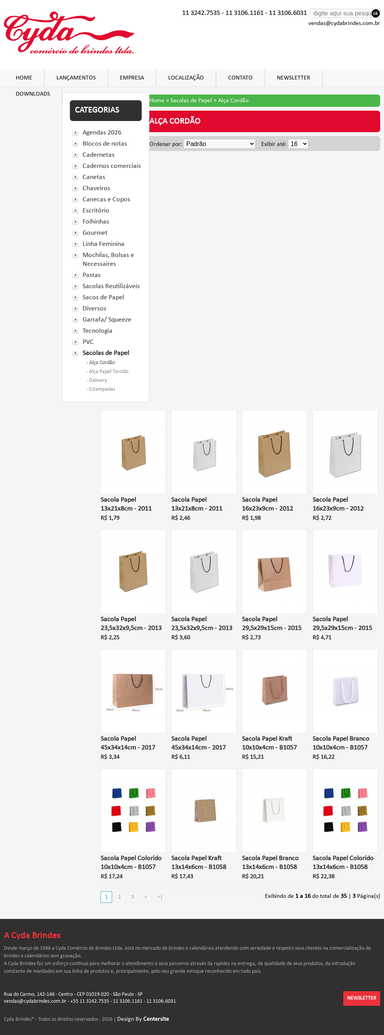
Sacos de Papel (103, 297)
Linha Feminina (103, 244)
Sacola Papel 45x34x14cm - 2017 (128, 743)
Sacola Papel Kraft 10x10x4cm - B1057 (269, 743)
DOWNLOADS (33, 94)
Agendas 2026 (102, 132)
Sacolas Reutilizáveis (111, 286)
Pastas (92, 275)
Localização (186, 78)
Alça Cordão (233, 101)
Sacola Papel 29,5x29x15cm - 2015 (271, 624)
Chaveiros (96, 188)
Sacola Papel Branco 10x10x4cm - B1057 (341, 743)
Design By (143, 1019)
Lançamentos (76, 78)
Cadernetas (98, 155)
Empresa (132, 78)
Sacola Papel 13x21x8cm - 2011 (126, 504)
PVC (88, 342)
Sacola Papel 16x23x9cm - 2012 (267, 504)
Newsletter (293, 78)
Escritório (96, 210)
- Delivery (96, 380)
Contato (240, 78)
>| (160, 897)
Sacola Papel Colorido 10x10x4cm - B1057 (131, 863)
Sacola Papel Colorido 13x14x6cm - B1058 (343, 863)
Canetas (94, 177)
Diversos (94, 308)
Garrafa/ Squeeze (107, 319)
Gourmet (95, 233)
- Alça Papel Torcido (107, 372)
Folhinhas (96, 222)
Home (24, 78)
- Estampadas (100, 389)
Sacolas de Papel (106, 353)
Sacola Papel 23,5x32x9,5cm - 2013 (131, 624)
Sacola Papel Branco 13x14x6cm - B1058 (270, 863)
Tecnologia (98, 331)
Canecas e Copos (106, 199)
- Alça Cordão (100, 363)
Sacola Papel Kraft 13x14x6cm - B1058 (198, 863)
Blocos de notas (105, 144)
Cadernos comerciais (112, 166)
